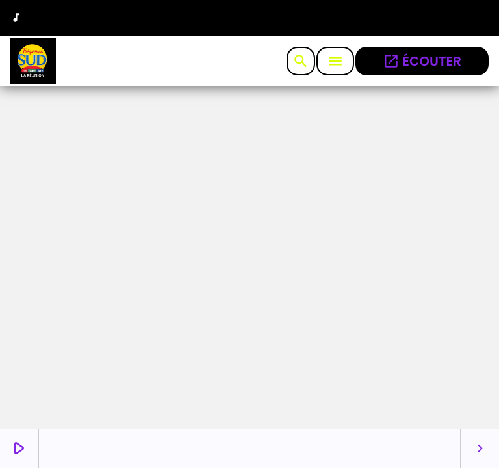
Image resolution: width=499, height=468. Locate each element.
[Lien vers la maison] (33, 61)
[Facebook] (473, 19)
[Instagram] (444, 19)
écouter (422, 61)
